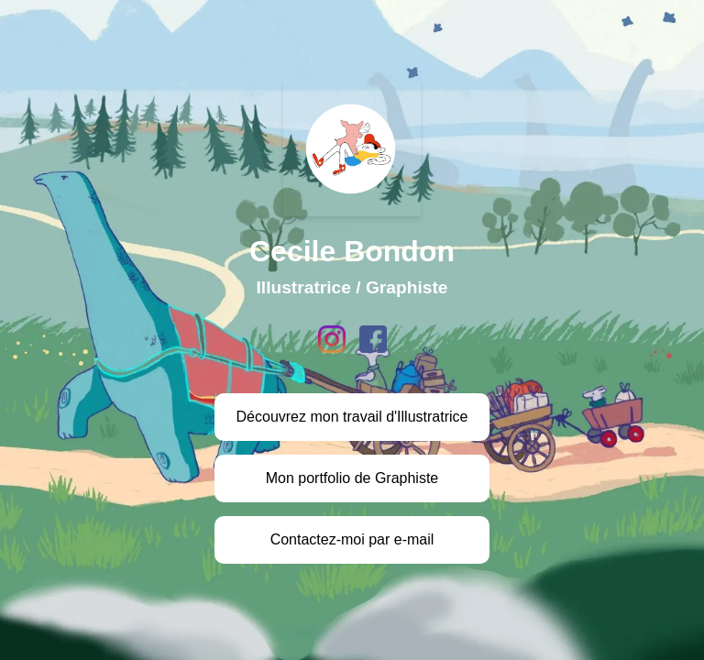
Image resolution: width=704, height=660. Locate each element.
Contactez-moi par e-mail (352, 539)
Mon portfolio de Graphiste (352, 478)
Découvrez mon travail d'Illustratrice (352, 416)
